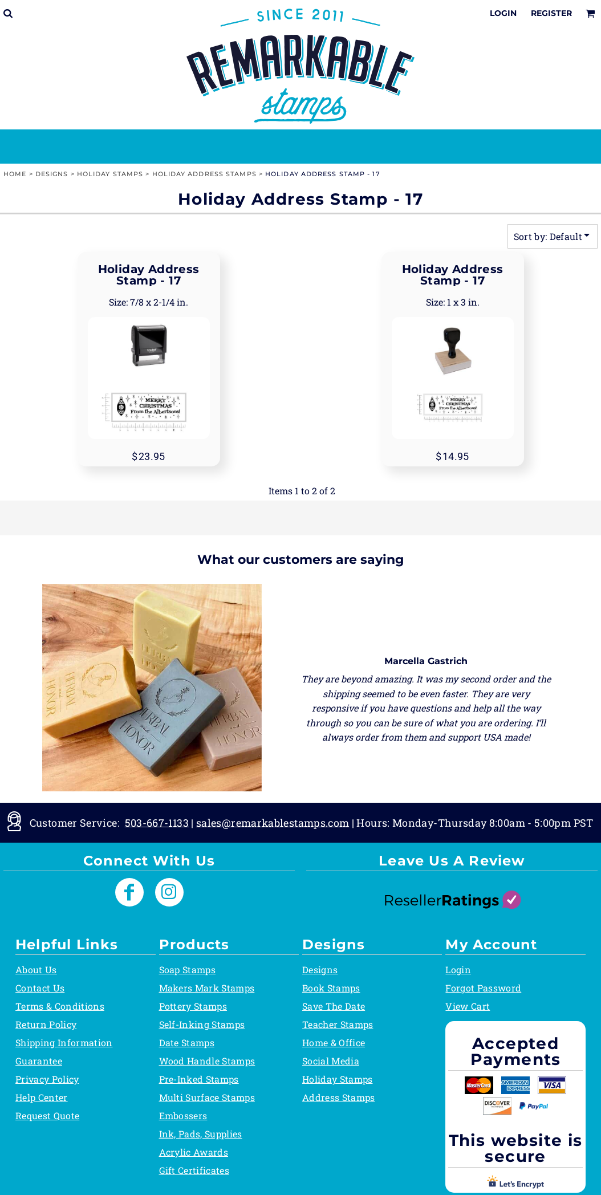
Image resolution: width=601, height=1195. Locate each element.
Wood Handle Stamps (207, 1061)
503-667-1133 (157, 822)
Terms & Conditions (59, 1006)
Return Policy (45, 1024)
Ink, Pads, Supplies (200, 1134)
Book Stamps (331, 988)
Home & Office (333, 1042)
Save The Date (333, 1006)
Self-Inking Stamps (202, 1024)
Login (503, 13)
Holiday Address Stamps (204, 174)
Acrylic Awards (193, 1152)
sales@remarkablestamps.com (272, 822)
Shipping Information (63, 1042)
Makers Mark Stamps (207, 988)
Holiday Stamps (110, 174)
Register (551, 13)
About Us (36, 969)
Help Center (41, 1097)
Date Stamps (187, 1042)
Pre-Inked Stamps (199, 1079)
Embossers (183, 1115)
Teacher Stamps (337, 1024)
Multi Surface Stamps (207, 1097)
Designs (51, 174)
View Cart (467, 1006)
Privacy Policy (47, 1079)
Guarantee (38, 1061)
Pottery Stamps (193, 1006)
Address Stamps (338, 1097)
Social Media (330, 1061)
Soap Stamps (187, 969)
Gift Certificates (194, 1170)
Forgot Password (483, 988)
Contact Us (39, 988)
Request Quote (47, 1115)
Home (14, 174)
